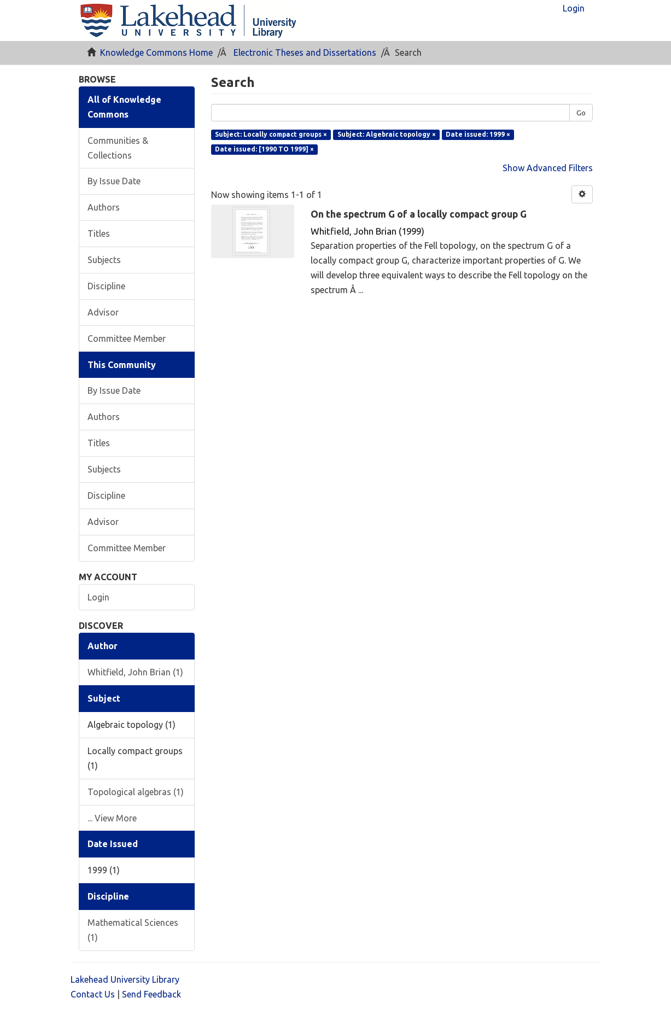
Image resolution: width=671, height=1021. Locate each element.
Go (581, 112)
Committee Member (126, 338)
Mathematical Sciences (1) (132, 930)
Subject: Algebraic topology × (386, 134)
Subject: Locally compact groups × (271, 134)
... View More (112, 818)
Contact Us (93, 994)
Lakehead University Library (125, 979)
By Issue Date (114, 181)
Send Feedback (151, 994)
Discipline (106, 286)
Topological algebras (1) (135, 792)
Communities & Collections (117, 148)
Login (98, 597)
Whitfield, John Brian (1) (135, 672)
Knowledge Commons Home (156, 52)
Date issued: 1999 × (478, 134)
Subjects (104, 260)
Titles (98, 233)
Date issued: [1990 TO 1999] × (264, 149)
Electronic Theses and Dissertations (305, 52)
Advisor (103, 312)
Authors (103, 207)
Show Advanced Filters (548, 168)
